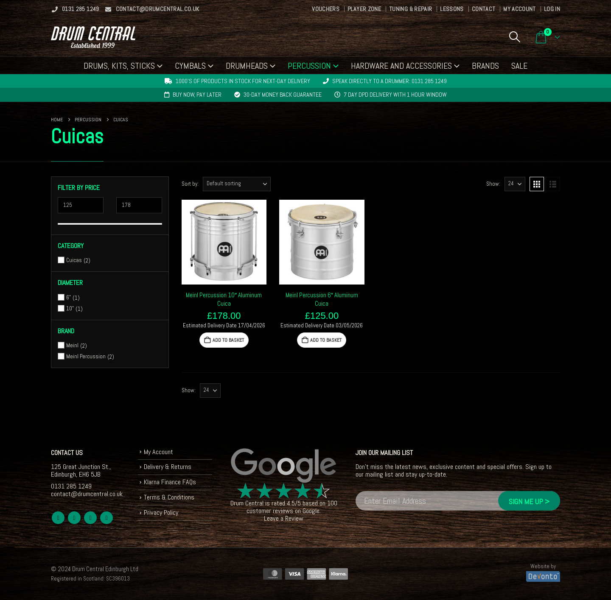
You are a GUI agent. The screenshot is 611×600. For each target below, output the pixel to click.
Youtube (90, 517)
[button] (514, 36)
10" (70, 308)
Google (311, 510)
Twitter (74, 517)
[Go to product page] (224, 242)
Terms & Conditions (169, 497)
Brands (485, 65)
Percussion (309, 65)
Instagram (106, 517)
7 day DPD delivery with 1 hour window (395, 94)
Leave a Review (283, 518)
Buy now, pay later (197, 94)
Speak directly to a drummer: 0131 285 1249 (389, 81)
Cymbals (190, 65)
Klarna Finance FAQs (170, 481)
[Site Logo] (93, 37)
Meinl (72, 345)
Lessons (451, 9)
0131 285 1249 (75, 9)
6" (68, 297)
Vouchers (325, 9)
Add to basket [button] (228, 340)
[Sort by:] (237, 184)
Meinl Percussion (86, 356)
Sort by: (190, 183)
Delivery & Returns (167, 466)
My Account (519, 9)
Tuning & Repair (410, 9)
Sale (519, 65)
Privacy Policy (161, 512)
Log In (552, 9)
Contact (483, 9)
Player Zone (364, 9)
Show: (493, 183)
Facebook (58, 517)
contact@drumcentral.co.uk (152, 9)
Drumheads (247, 65)
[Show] (514, 184)
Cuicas (74, 260)
